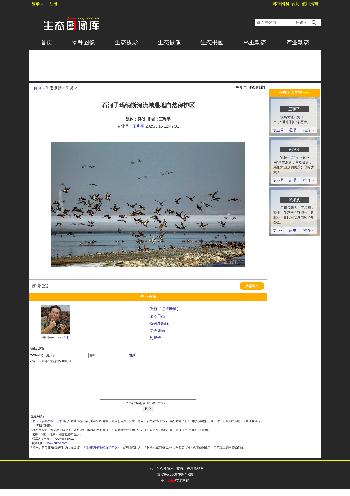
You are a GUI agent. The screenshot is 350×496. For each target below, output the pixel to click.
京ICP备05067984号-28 (175, 482)
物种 (83, 42)
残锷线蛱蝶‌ (159, 323)
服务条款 (47, 428)
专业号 (278, 130)
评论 (251, 87)
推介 (308, 130)
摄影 (126, 42)
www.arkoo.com (57, 450)
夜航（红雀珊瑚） (165, 309)
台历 (296, 4)
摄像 (169, 42)
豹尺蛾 (155, 338)
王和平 (138, 126)
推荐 (260, 87)
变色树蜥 (157, 331)
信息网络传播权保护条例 (101, 454)
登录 (36, 4)
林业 (255, 42)
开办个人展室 (294, 93)
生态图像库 (165, 476)
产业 (297, 42)
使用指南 (310, 4)
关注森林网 (195, 476)
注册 (53, 4)
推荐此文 (252, 286)
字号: (241, 87)
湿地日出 (157, 316)
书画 (212, 42)
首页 (46, 42)
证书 (293, 130)
